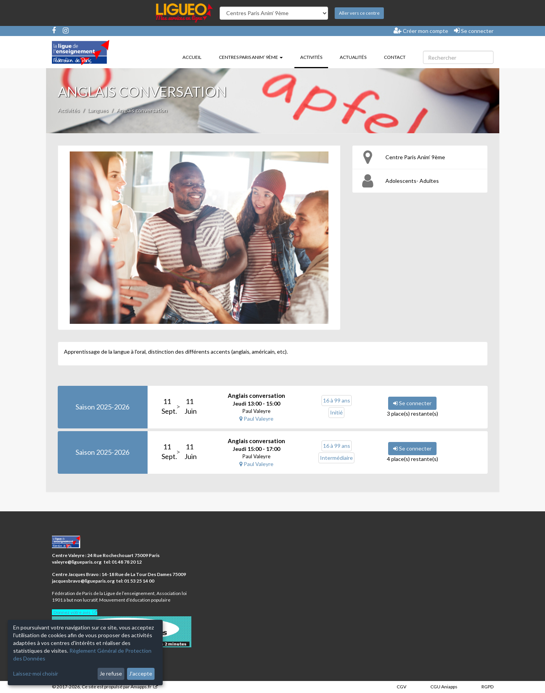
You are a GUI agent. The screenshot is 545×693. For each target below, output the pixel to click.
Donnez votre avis (72, 612)
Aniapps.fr (141, 687)
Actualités (353, 57)
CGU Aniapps (443, 687)
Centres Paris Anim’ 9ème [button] (251, 57)
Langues (98, 110)
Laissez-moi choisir (35, 673)
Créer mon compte (421, 30)
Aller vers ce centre (359, 13)
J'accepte (140, 673)
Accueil (191, 57)
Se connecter (473, 30)
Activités (314, 56)
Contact (395, 57)
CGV (401, 687)
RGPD (487, 687)
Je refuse (111, 673)
